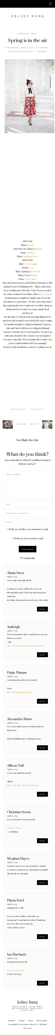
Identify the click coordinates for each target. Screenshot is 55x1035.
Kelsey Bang (13, 48)
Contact (21, 1020)
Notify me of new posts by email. (28, 538)
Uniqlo (31, 245)
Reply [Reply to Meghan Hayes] (42, 882)
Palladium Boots (30, 256)
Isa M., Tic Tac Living (16, 970)
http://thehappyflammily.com (19, 692)
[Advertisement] (27, 376)
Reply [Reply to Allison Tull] (42, 794)
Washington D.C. (27, 52)
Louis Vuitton (31, 279)
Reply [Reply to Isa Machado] (42, 983)
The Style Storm (14, 828)
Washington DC (37, 409)
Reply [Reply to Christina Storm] (42, 841)
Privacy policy (41, 1020)
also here (34, 271)
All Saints (30, 252)
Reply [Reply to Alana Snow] (42, 609)
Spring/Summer (19, 409)
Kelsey (48, 294)
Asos (31, 267)
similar (37, 248)
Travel (34, 34)
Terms (30, 1020)
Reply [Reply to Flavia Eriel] (42, 936)
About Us (11, 1020)
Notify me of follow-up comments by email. (28, 529)
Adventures (23, 34)
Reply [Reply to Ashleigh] (42, 655)
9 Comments (42, 48)
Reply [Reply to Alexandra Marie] (42, 748)
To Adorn (28, 264)
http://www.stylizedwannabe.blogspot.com (25, 645)
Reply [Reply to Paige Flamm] (42, 701)
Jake (42, 294)
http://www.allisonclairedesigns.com (22, 785)
